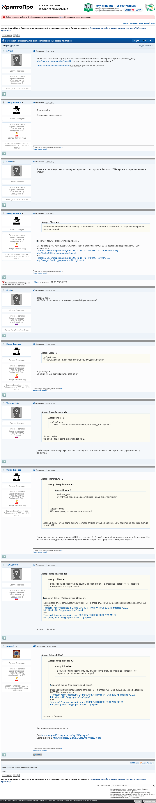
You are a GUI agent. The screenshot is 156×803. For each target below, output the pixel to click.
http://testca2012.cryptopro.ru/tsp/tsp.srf (56, 253)
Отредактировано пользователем (53, 65)
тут (61, 147)
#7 (34, 403)
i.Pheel (9, 51)
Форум (125, 23)
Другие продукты (79, 28)
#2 (34, 102)
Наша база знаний (40, 149)
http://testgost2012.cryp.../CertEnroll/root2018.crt (77, 738)
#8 (34, 470)
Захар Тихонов (13, 102)
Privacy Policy (107, 801)
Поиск (146, 23)
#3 (34, 162)
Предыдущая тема (12, 46)
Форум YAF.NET (118, 801)
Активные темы (136, 23)
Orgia (9, 290)
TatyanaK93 (12, 403)
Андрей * (10, 646)
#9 (34, 565)
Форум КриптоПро (9, 28)
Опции (136, 41)
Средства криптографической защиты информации (44, 28)
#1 (34, 51)
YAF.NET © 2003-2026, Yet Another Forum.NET (140, 801)
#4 (34, 213)
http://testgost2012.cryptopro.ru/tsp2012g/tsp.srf (60, 260)
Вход (61, 17)
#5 (34, 290)
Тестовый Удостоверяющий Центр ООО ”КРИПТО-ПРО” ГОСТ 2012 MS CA (73, 258)
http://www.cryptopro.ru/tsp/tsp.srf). (54, 61)
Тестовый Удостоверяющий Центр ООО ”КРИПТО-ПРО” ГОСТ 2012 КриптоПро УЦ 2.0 (79, 250)
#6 (34, 344)
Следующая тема (145, 46)
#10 (34, 646)
